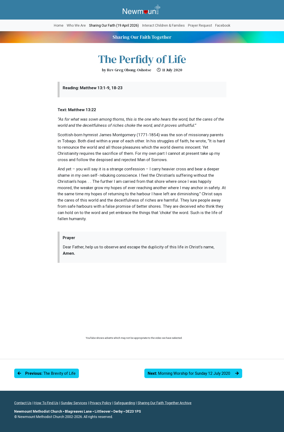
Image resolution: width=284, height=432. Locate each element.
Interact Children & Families (163, 25)
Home (59, 25)
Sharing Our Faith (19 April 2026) (114, 25)
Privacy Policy (100, 403)
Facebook (222, 25)
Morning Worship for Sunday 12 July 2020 (193, 373)
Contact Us (23, 403)
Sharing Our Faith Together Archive (164, 403)
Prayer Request (200, 25)
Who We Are (76, 25)
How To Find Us (46, 403)
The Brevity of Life (47, 373)
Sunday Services (74, 403)
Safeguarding (124, 403)
